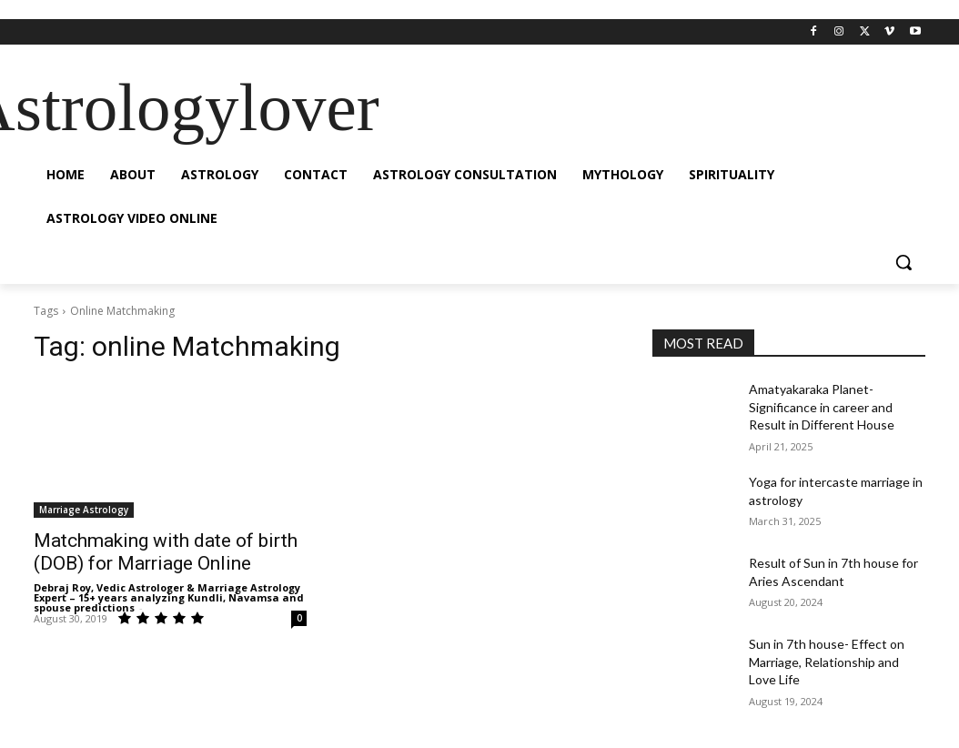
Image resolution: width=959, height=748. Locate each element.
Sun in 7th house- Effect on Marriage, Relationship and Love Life (826, 661)
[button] (903, 262)
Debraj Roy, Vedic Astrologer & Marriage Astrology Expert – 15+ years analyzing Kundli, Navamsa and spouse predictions (169, 597)
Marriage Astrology (83, 509)
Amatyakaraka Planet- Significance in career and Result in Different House (821, 406)
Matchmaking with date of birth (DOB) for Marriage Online (166, 552)
